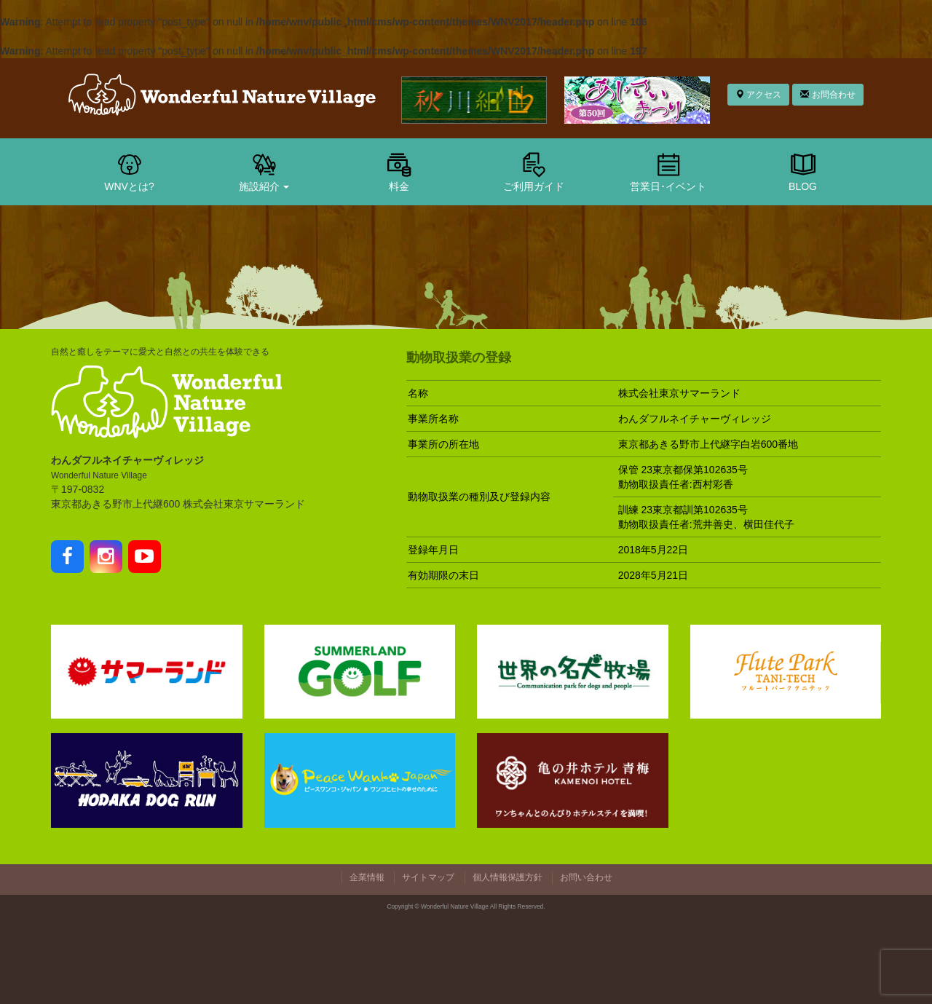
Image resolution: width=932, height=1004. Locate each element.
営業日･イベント (668, 171)
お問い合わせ (586, 877)
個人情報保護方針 (507, 877)
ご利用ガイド (533, 171)
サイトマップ (428, 877)
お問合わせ (827, 95)
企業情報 (367, 877)
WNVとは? (129, 171)
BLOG (803, 171)
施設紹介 (264, 171)
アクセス (758, 95)
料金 (399, 171)
